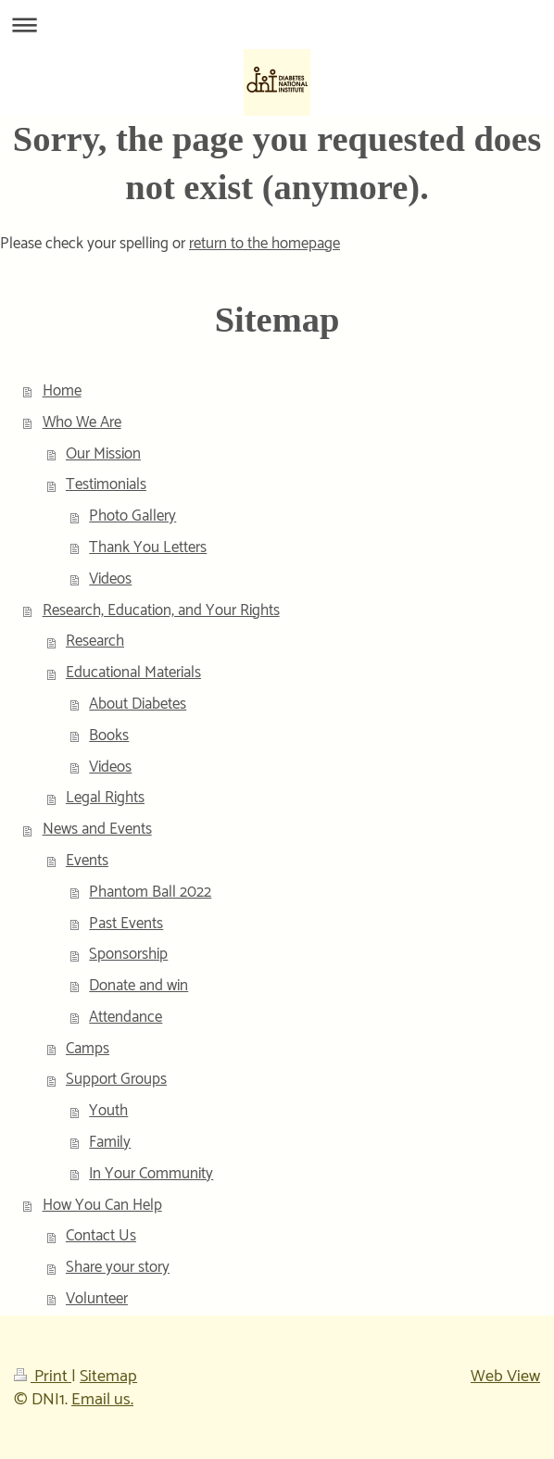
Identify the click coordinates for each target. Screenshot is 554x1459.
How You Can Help (102, 1205)
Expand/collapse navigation (277, 24)
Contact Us (101, 1236)
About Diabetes (137, 704)
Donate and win (138, 986)
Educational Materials (133, 672)
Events (87, 861)
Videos (110, 579)
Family (110, 1142)
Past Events (126, 924)
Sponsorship (128, 954)
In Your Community (151, 1174)
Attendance (125, 1017)
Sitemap (108, 1376)
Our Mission (103, 454)
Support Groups (116, 1079)
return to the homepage (264, 244)
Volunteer (97, 1299)
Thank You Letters (148, 547)
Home (62, 391)
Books (109, 735)
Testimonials (106, 484)
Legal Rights (105, 798)
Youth (108, 1111)
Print (42, 1376)
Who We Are (82, 422)
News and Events (97, 829)
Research (95, 641)
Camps (87, 1049)
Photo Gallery (132, 516)
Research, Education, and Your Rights (161, 610)
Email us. (102, 1400)
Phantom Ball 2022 (150, 892)
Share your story (118, 1267)
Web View (505, 1376)
